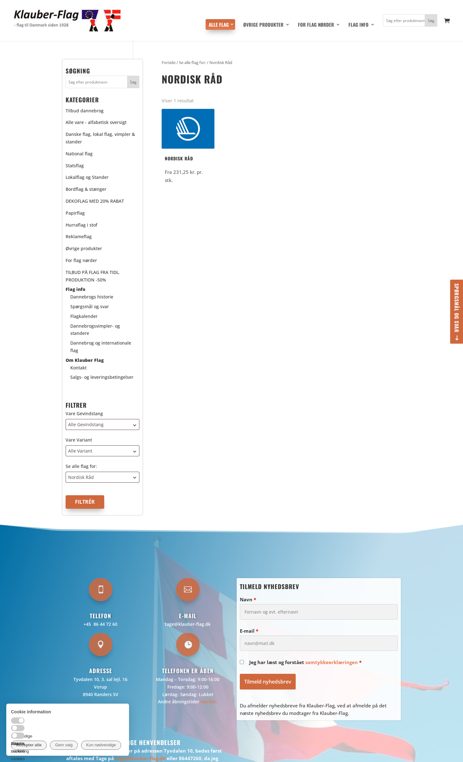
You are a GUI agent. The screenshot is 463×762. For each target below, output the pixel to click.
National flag (79, 154)
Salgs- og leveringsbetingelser (101, 377)
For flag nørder (316, 25)
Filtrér (85, 501)
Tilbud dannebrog (85, 111)
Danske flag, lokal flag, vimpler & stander (100, 138)
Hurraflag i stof (81, 225)
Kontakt (78, 368)
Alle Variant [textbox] (80, 451)
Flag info (358, 25)
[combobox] (103, 424)
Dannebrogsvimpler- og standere (95, 329)
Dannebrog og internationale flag (100, 346)
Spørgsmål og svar (456, 308)
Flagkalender (84, 316)
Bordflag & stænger (86, 189)
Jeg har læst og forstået (305, 662)
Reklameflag (79, 236)
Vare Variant (79, 440)
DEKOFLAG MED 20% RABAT (95, 201)
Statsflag (75, 166)
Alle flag (219, 24)
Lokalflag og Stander (87, 177)
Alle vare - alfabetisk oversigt (96, 122)
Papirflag (75, 213)
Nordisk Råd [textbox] (81, 477)
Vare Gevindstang (84, 413)
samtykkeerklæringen (331, 662)
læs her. (209, 702)
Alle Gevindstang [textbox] (86, 424)
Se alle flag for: (81, 466)
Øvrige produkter (263, 25)
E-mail (249, 631)
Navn (248, 599)
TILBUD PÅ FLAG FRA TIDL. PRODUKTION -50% (93, 276)
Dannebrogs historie (91, 297)
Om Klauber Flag (85, 360)
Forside (168, 62)
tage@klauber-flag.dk (188, 624)
